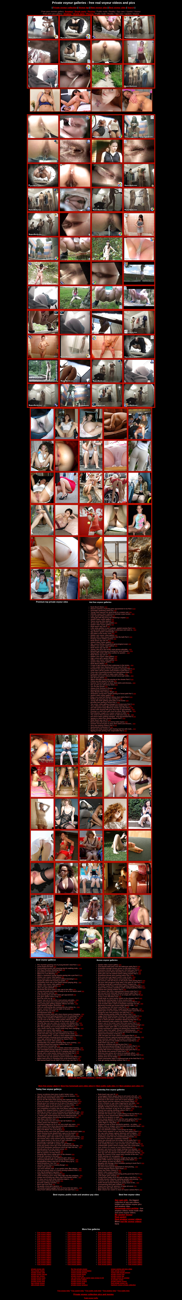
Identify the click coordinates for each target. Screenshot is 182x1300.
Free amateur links (109, 1291)
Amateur (69, 11)
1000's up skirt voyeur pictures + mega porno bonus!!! (91, 1077)
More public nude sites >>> (107, 1086)
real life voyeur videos (130, 1221)
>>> (106, 607)
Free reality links (124, 1291)
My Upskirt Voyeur (123, 1215)
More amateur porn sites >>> (131, 1086)
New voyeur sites (99, 8)
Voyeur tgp (84, 8)
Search (130, 8)
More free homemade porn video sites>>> (78, 1086)
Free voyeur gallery (44, 1232)
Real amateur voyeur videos (128, 1219)
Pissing (91, 11)
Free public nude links (93, 1291)
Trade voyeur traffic (91, 1298)
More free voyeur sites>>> (49, 1086)
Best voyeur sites (117, 8)
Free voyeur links (64, 1291)
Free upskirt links (77, 1291)
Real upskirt (120, 1217)
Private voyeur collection (65, 8)
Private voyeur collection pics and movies (93, 1294)
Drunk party (80, 11)
